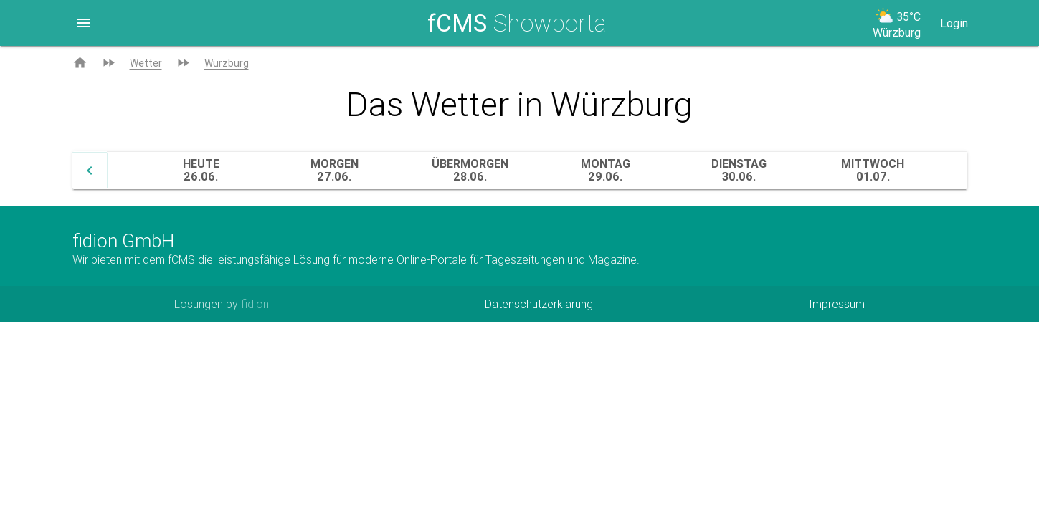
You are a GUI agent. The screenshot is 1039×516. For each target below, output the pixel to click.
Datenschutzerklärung (539, 304)
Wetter (146, 63)
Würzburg (226, 63)
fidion (255, 304)
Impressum (837, 304)
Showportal (519, 23)
